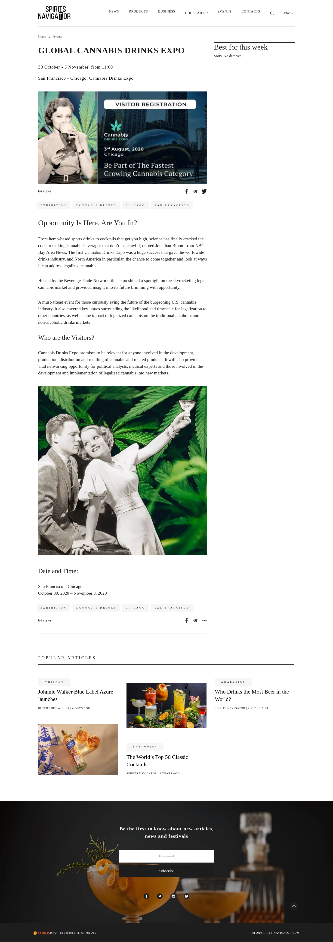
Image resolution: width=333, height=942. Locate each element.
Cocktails (195, 13)
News (113, 13)
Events (224, 13)
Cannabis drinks (96, 205)
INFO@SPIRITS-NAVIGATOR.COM (275, 932)
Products (138, 13)
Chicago (135, 205)
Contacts (250, 13)
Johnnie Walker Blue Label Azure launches (75, 695)
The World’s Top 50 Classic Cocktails (157, 760)
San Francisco (172, 205)
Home (42, 36)
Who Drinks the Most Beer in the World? (252, 695)
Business (166, 13)
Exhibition (53, 205)
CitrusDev (89, 932)
